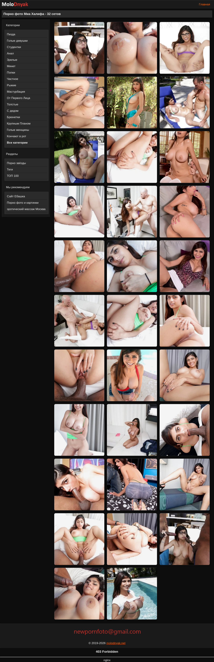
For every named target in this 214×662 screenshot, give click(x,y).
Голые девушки (17, 40)
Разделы (12, 154)
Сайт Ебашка (16, 196)
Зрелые (12, 59)
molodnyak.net (116, 643)
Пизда (11, 34)
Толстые (12, 104)
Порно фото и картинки (23, 202)
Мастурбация (16, 91)
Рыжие (11, 85)
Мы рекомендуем (18, 187)
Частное (12, 79)
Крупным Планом (18, 123)
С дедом (12, 110)
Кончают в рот (16, 136)
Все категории (17, 142)
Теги (10, 169)
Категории (13, 25)
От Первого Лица (18, 98)
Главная (204, 4)
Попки (11, 72)
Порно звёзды (16, 163)
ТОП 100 (13, 176)
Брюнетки (13, 117)
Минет (11, 66)
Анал (10, 53)
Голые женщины (18, 130)
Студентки (14, 47)
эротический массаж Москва (26, 209)
